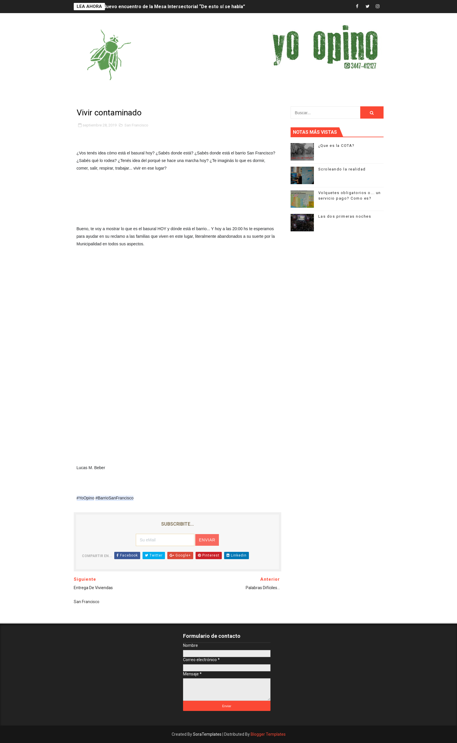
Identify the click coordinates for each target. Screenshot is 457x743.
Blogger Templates (268, 734)
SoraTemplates (207, 734)
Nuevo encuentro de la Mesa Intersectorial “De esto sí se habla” (174, 6)
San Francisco (136, 125)
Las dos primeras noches (344, 216)
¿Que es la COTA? (336, 145)
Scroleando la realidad (342, 169)
